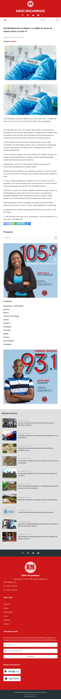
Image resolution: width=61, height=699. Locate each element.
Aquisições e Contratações (13, 306)
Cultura (6, 320)
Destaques (7, 327)
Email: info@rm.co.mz (9, 582)
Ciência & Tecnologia (11, 316)
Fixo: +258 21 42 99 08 (10, 586)
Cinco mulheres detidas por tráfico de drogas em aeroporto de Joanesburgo (38, 462)
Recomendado (8, 341)
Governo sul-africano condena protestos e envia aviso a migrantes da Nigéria (36, 424)
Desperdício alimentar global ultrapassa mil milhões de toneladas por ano (35, 449)
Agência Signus (32, 696)
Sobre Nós (6, 604)
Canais (5, 616)
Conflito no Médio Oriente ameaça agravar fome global (35, 512)
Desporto (6, 323)
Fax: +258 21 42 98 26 (10, 590)
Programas (6, 620)
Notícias (6, 310)
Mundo (13, 41)
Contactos (6, 624)
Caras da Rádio (7, 612)
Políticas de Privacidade (30, 694)
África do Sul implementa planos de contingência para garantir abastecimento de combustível (38, 487)
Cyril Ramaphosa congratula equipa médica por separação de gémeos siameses (37, 537)
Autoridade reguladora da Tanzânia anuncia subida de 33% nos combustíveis (38, 436)
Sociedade (7, 344)
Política (6, 337)
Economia (7, 330)
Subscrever (30, 656)
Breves (6, 313)
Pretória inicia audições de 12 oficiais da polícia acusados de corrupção (37, 474)
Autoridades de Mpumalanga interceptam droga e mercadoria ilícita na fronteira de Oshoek (38, 525)
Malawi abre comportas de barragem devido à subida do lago (37, 500)
